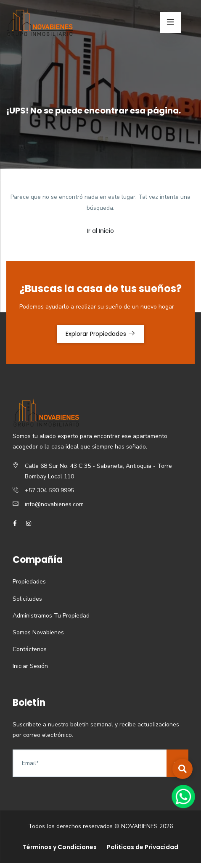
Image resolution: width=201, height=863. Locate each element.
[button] (182, 769)
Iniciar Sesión (30, 666)
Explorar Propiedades (100, 334)
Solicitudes (27, 599)
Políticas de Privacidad (142, 847)
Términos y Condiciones (60, 847)
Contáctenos (30, 649)
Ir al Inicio (100, 231)
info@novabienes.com (54, 504)
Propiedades (29, 582)
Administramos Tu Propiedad (51, 616)
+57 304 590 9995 (49, 490)
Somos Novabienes (38, 632)
